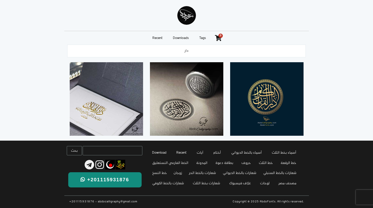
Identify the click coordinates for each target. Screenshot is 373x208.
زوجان (177, 173)
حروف (246, 163)
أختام (217, 152)
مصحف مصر (287, 183)
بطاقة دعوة (224, 163)
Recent (157, 38)
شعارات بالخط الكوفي (168, 183)
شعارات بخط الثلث (206, 183)
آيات (200, 152)
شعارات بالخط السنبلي (279, 173)
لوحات (265, 183)
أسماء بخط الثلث (284, 152)
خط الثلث (266, 163)
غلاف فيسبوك (240, 183)
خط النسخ (159, 173)
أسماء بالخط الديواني (246, 152)
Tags (202, 38)
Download (159, 152)
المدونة (201, 163)
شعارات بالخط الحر (202, 173)
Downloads (181, 38)
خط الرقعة (288, 163)
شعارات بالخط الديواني (239, 173)
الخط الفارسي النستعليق (170, 163)
